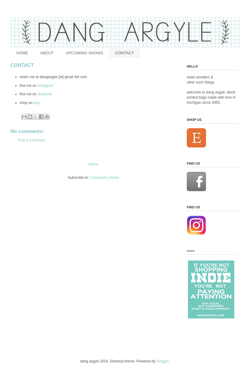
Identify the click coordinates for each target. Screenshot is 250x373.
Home (93, 164)
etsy (36, 103)
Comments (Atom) (104, 177)
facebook (45, 94)
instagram (45, 86)
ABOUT (47, 53)
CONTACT (124, 53)
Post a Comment (31, 140)
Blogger (163, 361)
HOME (22, 53)
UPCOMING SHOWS (84, 53)
